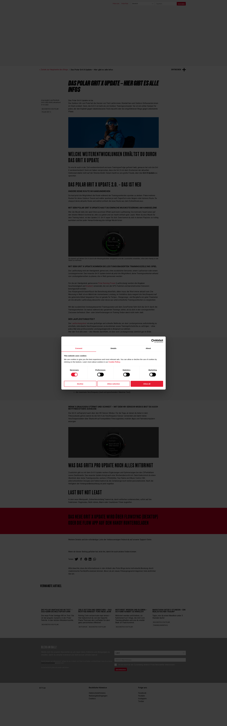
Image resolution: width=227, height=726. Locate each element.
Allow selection (113, 384)
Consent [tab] (78, 348)
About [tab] (148, 348)
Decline (80, 384)
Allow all (146, 384)
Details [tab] (113, 348)
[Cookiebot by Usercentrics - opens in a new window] (153, 341)
